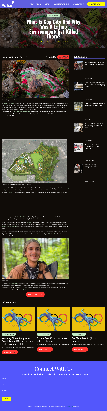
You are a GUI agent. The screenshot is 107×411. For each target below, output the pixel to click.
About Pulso (35, 4)
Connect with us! (61, 4)
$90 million (11, 192)
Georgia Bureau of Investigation (21, 111)
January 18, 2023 (9, 103)
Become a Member (35, 294)
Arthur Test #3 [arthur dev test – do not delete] (53, 340)
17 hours (29, 222)
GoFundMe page (13, 283)
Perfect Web (72, 406)
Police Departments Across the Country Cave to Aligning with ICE (95, 85)
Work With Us (78, 4)
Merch (47, 4)
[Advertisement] (14, 128)
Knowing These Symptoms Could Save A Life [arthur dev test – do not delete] (17, 341)
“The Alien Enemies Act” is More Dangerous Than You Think (94, 126)
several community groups (9, 226)
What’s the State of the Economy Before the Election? (93, 146)
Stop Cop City (21, 217)
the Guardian (52, 234)
